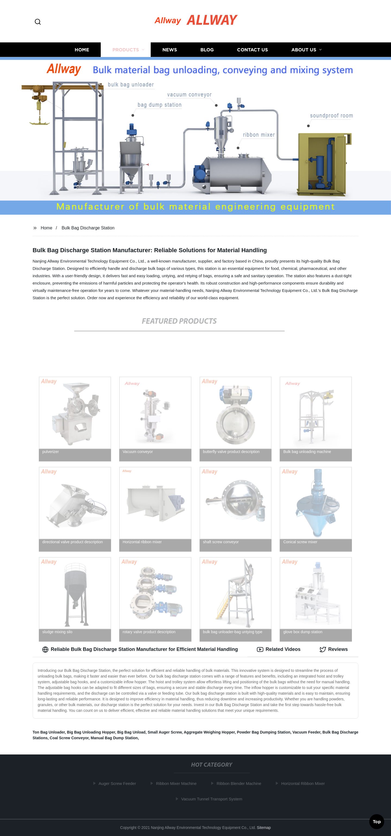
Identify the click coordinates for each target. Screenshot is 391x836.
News (169, 49)
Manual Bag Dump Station (114, 738)
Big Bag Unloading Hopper (91, 732)
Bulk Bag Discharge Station (88, 228)
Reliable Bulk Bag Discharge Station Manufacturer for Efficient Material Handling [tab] (140, 649)
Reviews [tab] (334, 649)
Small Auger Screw (165, 732)
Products (125, 49)
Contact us (252, 49)
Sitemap (264, 827)
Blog (207, 49)
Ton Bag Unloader (49, 732)
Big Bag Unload (131, 732)
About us (303, 49)
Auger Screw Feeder (119, 783)
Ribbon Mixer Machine (178, 783)
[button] (38, 22)
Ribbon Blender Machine (240, 783)
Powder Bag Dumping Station (264, 732)
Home (82, 49)
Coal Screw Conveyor (69, 738)
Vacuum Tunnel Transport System (213, 799)
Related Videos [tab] (279, 649)
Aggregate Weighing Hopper (209, 732)
